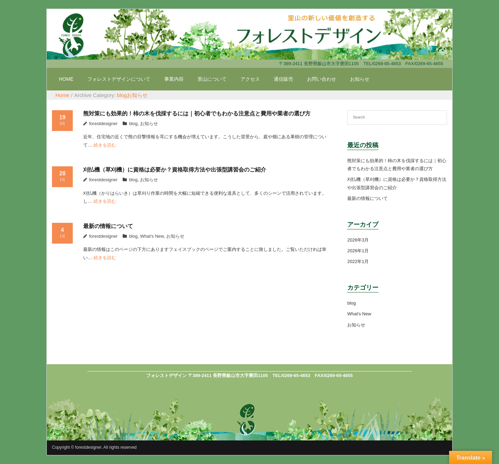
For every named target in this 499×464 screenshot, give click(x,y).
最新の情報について (108, 226)
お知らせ (137, 95)
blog (122, 95)
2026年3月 (358, 240)
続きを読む (105, 145)
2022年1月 (358, 261)
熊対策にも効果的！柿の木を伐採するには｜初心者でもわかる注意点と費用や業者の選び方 (196, 113)
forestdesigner (103, 123)
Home (62, 95)
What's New (152, 236)
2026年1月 (358, 250)
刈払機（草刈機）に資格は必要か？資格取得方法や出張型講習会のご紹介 (174, 170)
